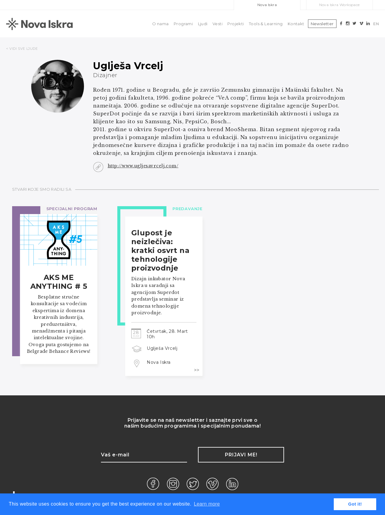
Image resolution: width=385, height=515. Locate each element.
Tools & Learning (266, 23)
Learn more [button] (207, 503)
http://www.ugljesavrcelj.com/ (143, 166)
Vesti (218, 23)
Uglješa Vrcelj (162, 348)
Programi (183, 23)
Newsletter (322, 23)
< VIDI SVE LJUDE (22, 48)
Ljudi (203, 23)
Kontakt (296, 23)
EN (376, 23)
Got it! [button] (355, 504)
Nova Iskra (267, 4)
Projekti (235, 23)
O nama (160, 23)
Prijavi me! (241, 455)
